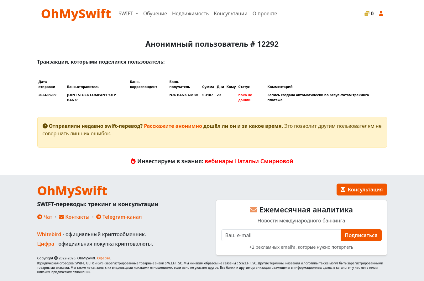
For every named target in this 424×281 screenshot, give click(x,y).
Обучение (155, 13)
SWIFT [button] (126, 13)
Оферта (103, 258)
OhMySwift (76, 13)
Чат (44, 216)
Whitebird (49, 234)
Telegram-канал (119, 216)
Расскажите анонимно (173, 125)
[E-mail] (281, 235)
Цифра (45, 243)
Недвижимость (190, 13)
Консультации (230, 13)
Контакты (74, 216)
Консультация (362, 189)
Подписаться (361, 235)
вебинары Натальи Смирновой (249, 161)
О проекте (265, 13)
